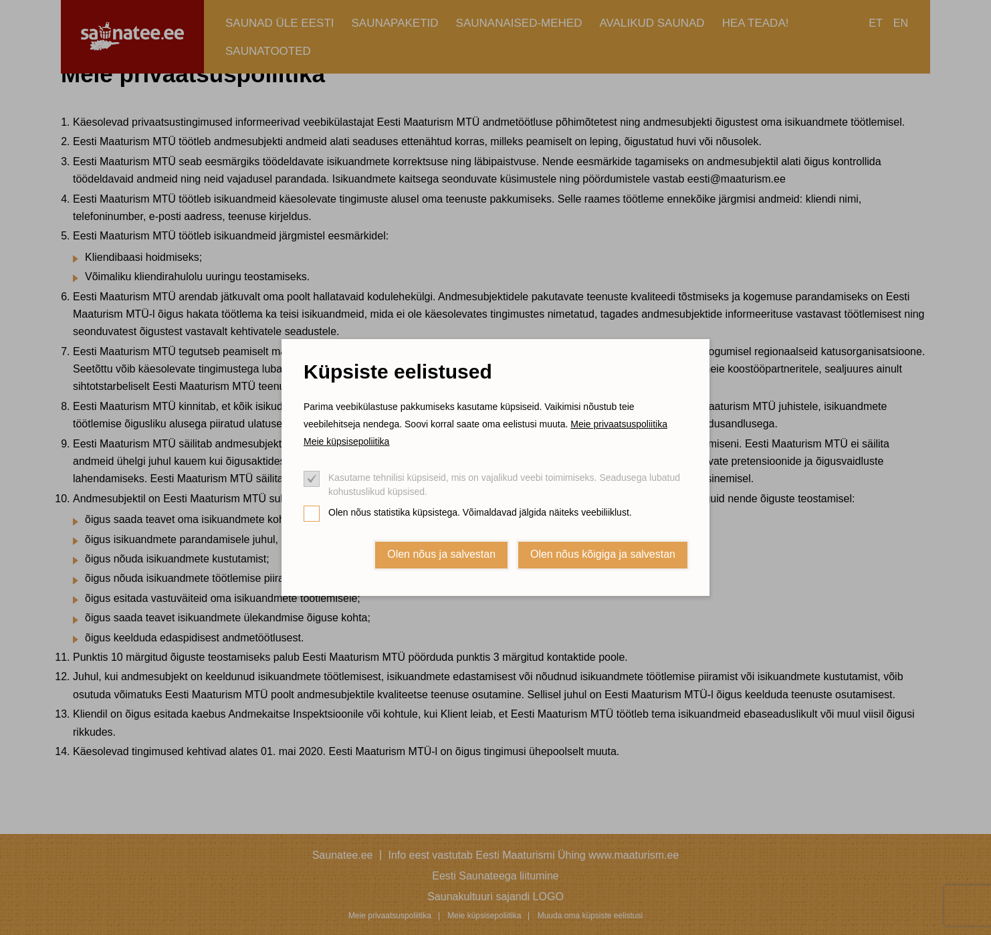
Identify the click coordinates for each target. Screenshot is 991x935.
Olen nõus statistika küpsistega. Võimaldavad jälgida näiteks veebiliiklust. (480, 512)
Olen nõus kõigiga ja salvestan (602, 554)
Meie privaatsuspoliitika (618, 424)
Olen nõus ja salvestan (441, 554)
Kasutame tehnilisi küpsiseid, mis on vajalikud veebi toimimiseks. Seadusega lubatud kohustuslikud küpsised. (504, 484)
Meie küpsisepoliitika (346, 441)
